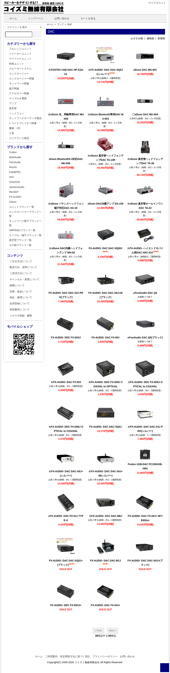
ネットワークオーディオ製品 (25, 118)
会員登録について (20, 303)
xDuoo (12, 201)
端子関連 (14, 88)
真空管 (13, 108)
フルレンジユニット (20, 48)
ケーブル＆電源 (18, 98)
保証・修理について (21, 297)
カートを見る (85, 18)
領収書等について (20, 309)
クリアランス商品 (19, 138)
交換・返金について (21, 291)
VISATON (14, 182)
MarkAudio (15, 157)
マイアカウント (155, 2)
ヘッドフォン (16, 113)
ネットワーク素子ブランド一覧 (25, 223)
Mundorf (13, 191)
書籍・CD (14, 128)
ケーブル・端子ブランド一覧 (25, 235)
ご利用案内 (51, 656)
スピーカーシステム (20, 68)
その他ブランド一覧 (20, 245)
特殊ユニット (16, 63)
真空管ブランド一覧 (20, 240)
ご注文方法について (21, 261)
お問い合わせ (59, 18)
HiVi (11, 177)
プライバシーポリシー (104, 656)
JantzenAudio (16, 187)
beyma (13, 167)
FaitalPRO (15, 172)
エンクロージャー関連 (21, 78)
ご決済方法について (21, 273)
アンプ (60, 24)
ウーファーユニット (20, 58)
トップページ (33, 18)
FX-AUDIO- (15, 196)
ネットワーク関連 (19, 83)
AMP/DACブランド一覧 (22, 230)
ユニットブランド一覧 (21, 206)
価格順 (150, 38)
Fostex (13, 152)
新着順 (161, 38)
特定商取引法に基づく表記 (75, 656)
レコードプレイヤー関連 (23, 123)
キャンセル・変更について (25, 279)
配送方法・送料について (23, 267)
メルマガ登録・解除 (21, 315)
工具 (11, 133)
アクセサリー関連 (19, 93)
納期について (17, 285)
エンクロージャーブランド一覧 (25, 214)
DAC (70, 24)
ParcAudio (15, 162)
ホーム (10, 18)
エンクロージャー (19, 73)
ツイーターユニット (20, 53)
